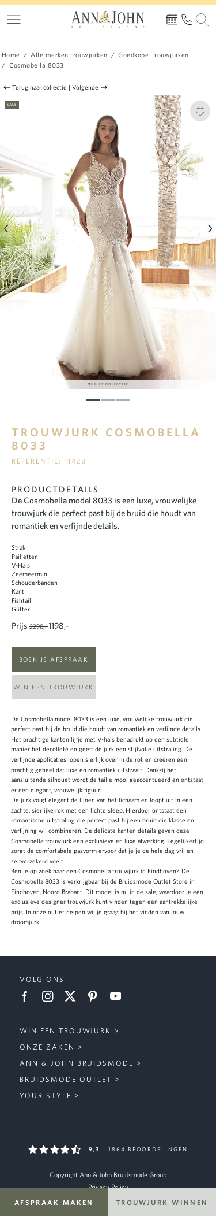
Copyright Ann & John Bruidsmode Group (108, 1174)
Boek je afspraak (53, 659)
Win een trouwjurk (53, 687)
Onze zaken (47, 1047)
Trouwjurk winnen (162, 1202)
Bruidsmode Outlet (66, 1079)
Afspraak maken (54, 1202)
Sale (12, 104)
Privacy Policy (108, 1187)
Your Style (45, 1095)
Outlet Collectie (108, 384)
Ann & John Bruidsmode (77, 1063)
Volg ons (42, 979)
